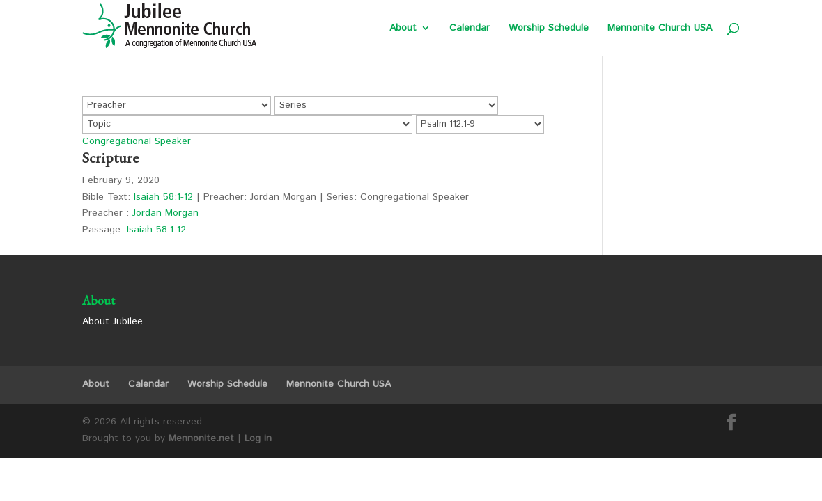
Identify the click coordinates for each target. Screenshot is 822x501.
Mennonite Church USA (659, 29)
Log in (258, 438)
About (403, 29)
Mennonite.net (201, 438)
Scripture (110, 158)
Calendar (469, 29)
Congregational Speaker (136, 141)
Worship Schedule (549, 29)
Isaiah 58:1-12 (163, 197)
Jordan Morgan (165, 213)
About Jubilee (112, 321)
